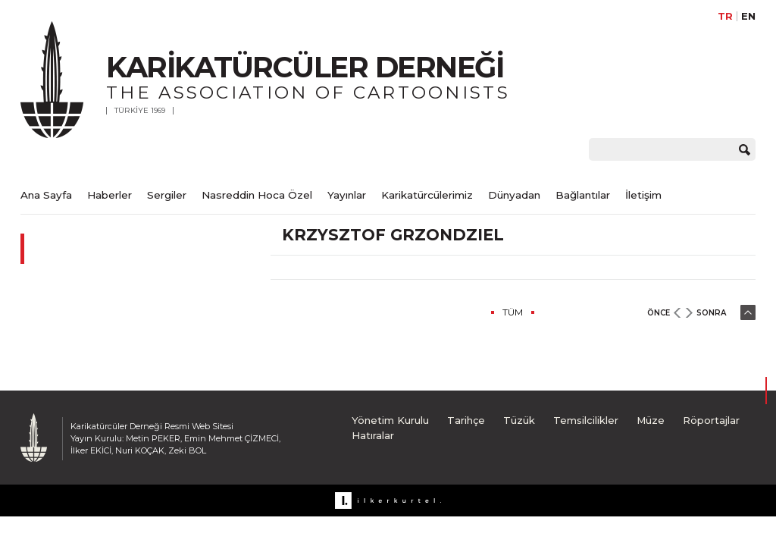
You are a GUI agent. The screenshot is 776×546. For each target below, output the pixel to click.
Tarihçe (466, 420)
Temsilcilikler (585, 420)
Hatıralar (373, 435)
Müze (651, 420)
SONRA (711, 313)
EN (748, 16)
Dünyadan (514, 195)
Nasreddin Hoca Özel (257, 195)
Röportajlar (711, 420)
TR (725, 16)
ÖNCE (658, 313)
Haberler (109, 195)
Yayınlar (346, 195)
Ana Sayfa (46, 195)
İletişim (643, 195)
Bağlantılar (582, 195)
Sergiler (166, 195)
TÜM (512, 312)
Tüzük (519, 420)
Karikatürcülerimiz (427, 195)
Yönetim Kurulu (390, 420)
